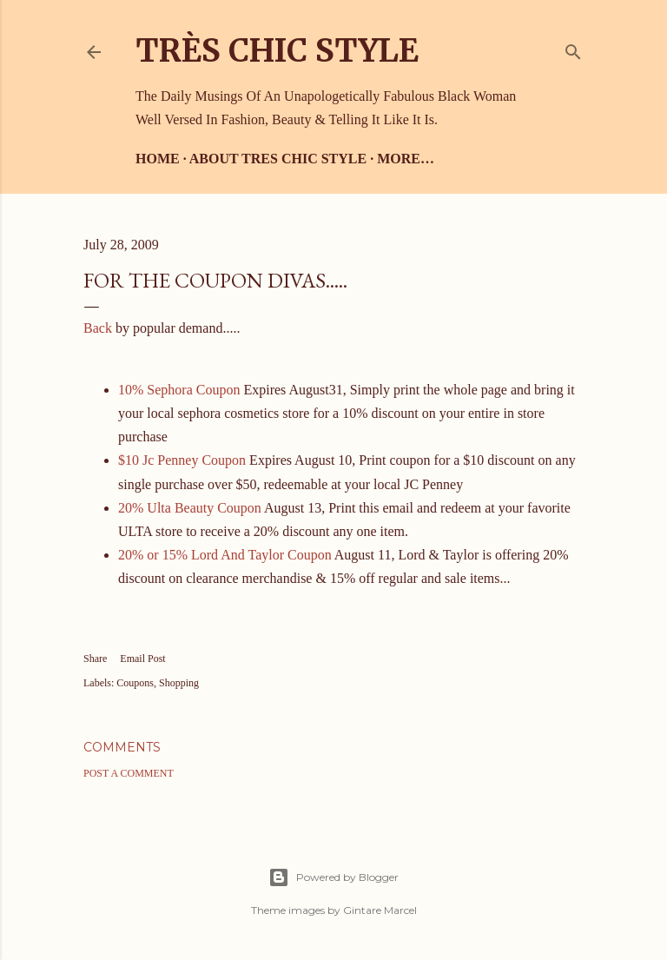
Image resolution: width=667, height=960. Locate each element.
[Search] (573, 48)
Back (99, 328)
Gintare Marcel (380, 910)
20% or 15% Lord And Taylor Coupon (225, 554)
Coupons (135, 683)
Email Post (142, 658)
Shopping (179, 683)
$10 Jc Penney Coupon (182, 460)
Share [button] (95, 658)
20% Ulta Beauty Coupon (189, 507)
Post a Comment (128, 773)
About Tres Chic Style (278, 158)
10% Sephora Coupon (179, 389)
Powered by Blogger (333, 877)
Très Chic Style (277, 50)
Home (157, 158)
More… (405, 158)
